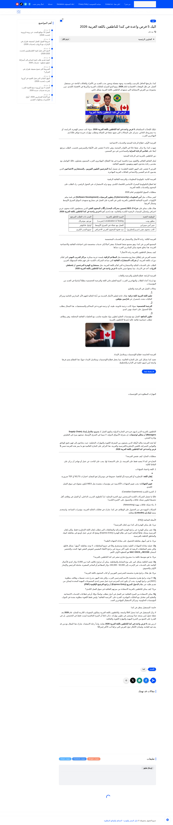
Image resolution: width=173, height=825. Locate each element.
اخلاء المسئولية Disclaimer (65, 4)
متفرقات (147, 12)
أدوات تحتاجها (49, 12)
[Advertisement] (107, 63)
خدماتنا (50, 4)
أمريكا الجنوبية (82, 12)
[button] (146, 680)
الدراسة (127, 12)
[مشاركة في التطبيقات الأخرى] (126, 680)
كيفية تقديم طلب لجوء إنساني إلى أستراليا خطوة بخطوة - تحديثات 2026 (34, 61)
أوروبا (112, 12)
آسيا (154, 12)
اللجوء (67, 12)
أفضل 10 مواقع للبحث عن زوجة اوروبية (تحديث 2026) (35, 33)
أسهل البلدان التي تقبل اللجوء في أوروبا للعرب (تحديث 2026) (35, 79)
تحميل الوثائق (17, 12)
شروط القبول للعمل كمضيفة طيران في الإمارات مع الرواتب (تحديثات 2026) (35, 42)
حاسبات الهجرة (33, 12)
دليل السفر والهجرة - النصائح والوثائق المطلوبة (121, 821)
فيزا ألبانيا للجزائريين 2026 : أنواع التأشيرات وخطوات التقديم (38, 98)
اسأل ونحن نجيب (37, 4)
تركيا (73, 12)
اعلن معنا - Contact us (112, 4)
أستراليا (119, 12)
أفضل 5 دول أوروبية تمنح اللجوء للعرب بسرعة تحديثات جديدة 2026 (36, 89)
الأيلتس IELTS (137, 12)
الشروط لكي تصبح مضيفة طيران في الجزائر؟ (36, 70)
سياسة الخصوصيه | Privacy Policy (89, 4)
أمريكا (92, 12)
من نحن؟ (127, 4)
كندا (97, 12)
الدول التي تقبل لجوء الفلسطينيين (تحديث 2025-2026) (35, 52)
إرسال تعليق (147, 768)
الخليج (61, 12)
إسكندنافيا (104, 12)
